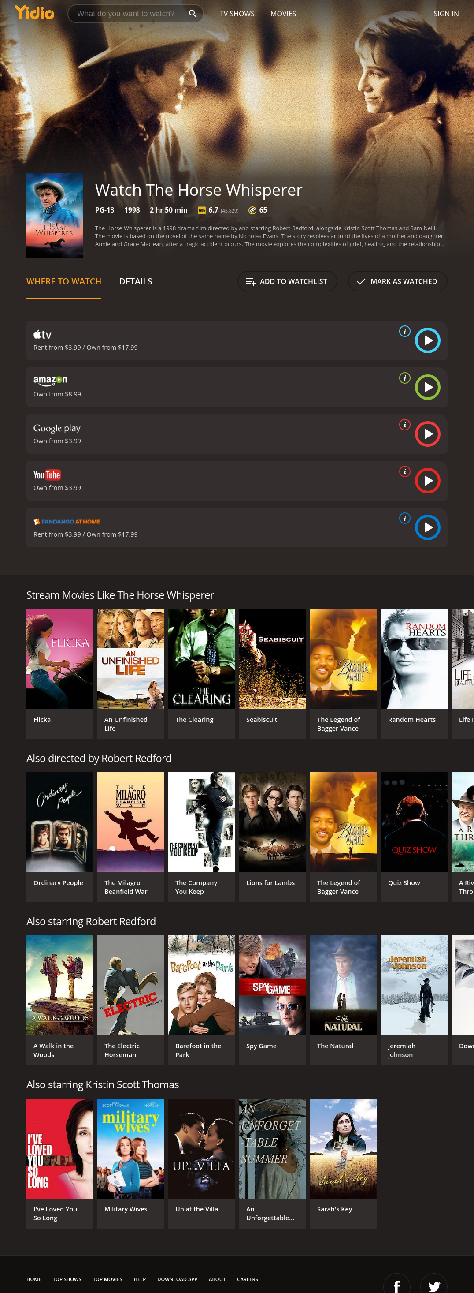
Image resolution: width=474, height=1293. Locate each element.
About (217, 1279)
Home (33, 1279)
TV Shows (237, 14)
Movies (283, 14)
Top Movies (107, 1279)
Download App (177, 1279)
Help (140, 1279)
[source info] (403, 331)
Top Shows (67, 1279)
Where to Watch (63, 281)
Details (135, 281)
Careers (247, 1279)
